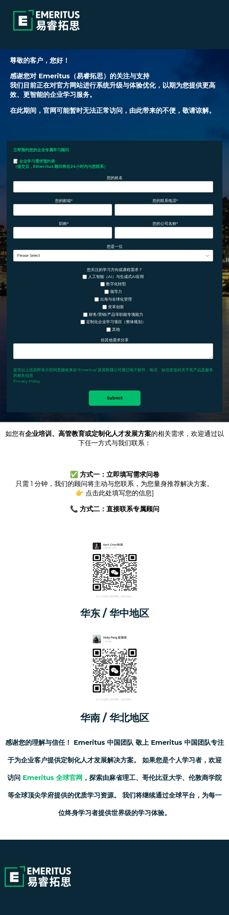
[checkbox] (113, 303)
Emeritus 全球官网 (53, 778)
